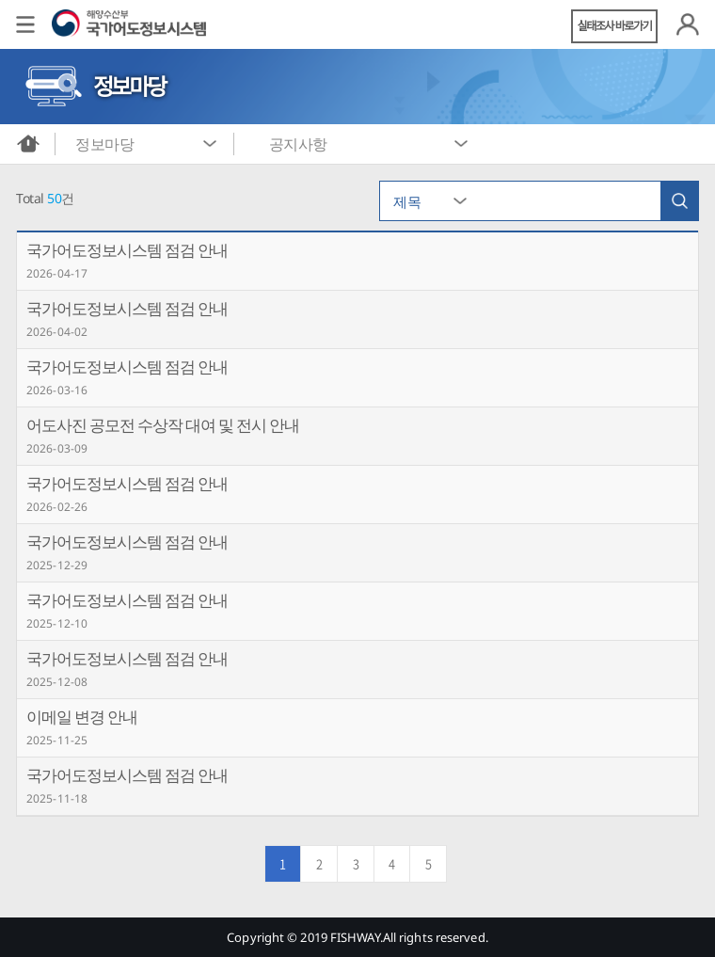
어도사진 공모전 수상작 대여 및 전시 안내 (162, 425)
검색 (679, 201)
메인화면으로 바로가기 (28, 144)
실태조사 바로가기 (615, 26)
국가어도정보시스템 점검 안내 (127, 250)
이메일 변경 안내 (81, 716)
